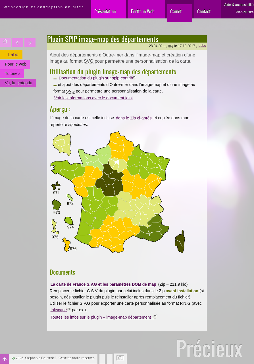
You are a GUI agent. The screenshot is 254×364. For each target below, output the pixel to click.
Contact (204, 11)
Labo (202, 46)
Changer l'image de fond (120, 358)
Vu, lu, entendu (18, 83)
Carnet (176, 11)
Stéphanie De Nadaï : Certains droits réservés (60, 358)
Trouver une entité (17, 42)
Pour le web (15, 64)
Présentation (105, 11)
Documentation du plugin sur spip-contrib (96, 78)
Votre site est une (30, 42)
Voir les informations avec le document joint (93, 98)
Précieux (209, 348)
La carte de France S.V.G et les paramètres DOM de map (103, 284)
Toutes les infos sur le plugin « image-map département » (103, 317)
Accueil (5, 42)
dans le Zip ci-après (134, 118)
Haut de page (4, 359)
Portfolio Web (143, 11)
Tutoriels (12, 73)
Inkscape (59, 310)
